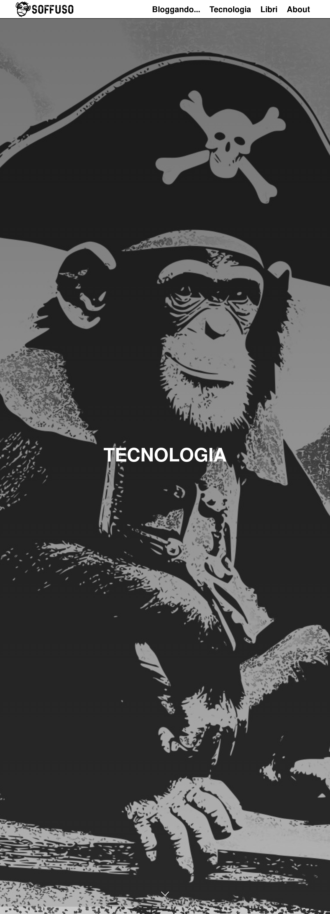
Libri (268, 9)
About (298, 9)
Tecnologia (230, 9)
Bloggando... (176, 9)
